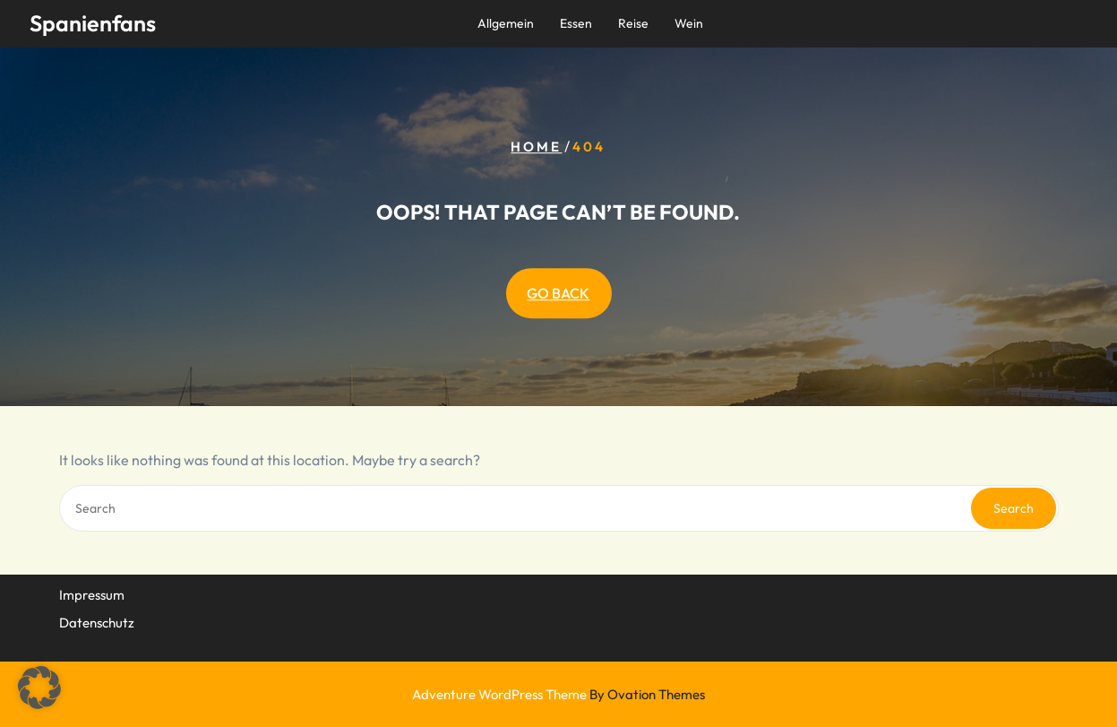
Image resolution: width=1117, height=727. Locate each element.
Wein (688, 23)
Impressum (92, 593)
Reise (633, 23)
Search (1013, 508)
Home (536, 146)
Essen (576, 23)
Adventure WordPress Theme (558, 694)
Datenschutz (96, 620)
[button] (39, 687)
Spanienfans (93, 23)
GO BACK (558, 293)
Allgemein (505, 23)
